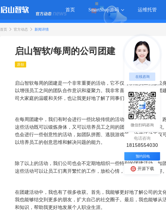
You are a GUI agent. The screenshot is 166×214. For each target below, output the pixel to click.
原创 (20, 64)
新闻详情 (42, 29)
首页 (3, 29)
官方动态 (21, 29)
